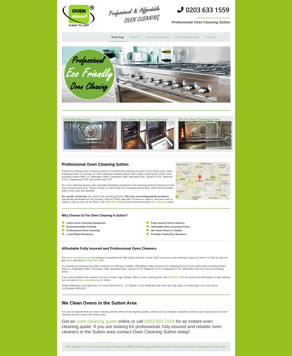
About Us (135, 37)
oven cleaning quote (96, 321)
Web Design (73, 346)
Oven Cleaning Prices (158, 37)
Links (223, 346)
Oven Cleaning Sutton (97, 346)
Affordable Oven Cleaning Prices (144, 119)
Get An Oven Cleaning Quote (199, 119)
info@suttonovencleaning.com (213, 17)
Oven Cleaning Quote (187, 37)
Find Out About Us (77, 119)
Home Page (117, 37)
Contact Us (211, 37)
